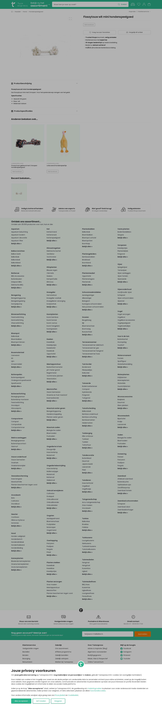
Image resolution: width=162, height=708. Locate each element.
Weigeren (58, 701)
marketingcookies (95, 688)
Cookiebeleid (73, 695)
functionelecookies (98, 691)
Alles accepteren (21, 701)
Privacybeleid (60, 695)
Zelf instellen (41, 701)
